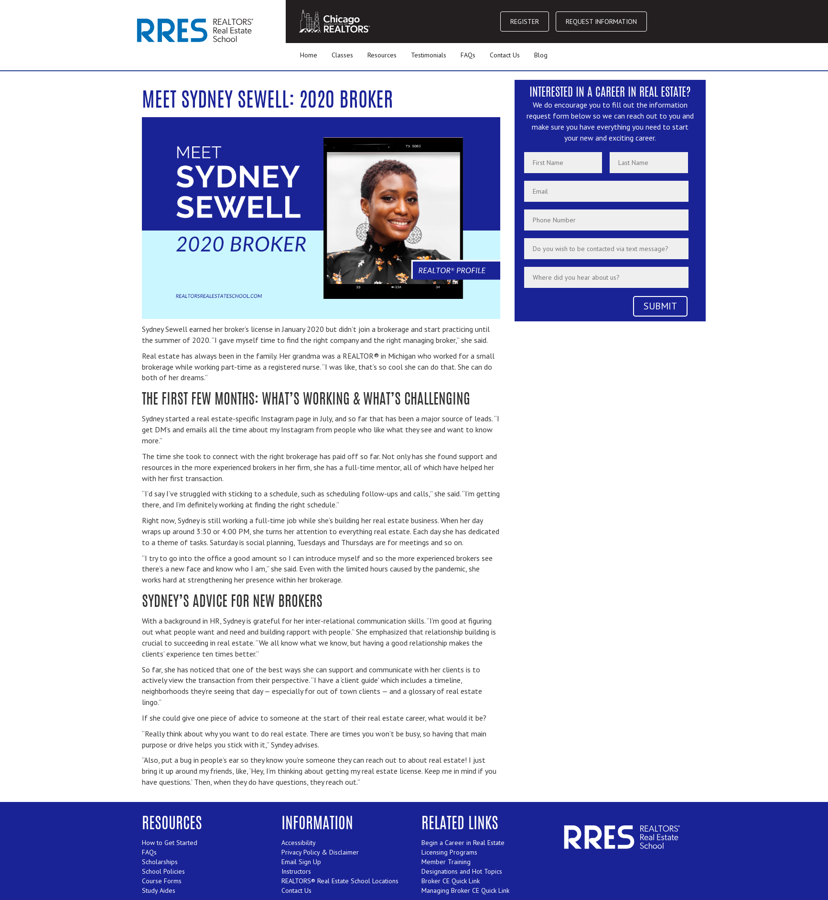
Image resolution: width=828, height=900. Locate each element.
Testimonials (428, 55)
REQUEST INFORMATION (601, 21)
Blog (541, 55)
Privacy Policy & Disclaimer (320, 852)
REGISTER (524, 21)
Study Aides (158, 890)
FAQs (468, 55)
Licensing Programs (449, 852)
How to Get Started (169, 842)
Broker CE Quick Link (450, 881)
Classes (342, 55)
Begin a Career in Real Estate (463, 842)
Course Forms (162, 881)
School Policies (163, 871)
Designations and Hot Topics (461, 871)
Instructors (296, 871)
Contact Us (505, 55)
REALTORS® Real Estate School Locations (339, 881)
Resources (382, 55)
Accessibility (298, 842)
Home (308, 55)
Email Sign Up (301, 861)
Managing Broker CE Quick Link (465, 890)
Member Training (446, 861)
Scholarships (160, 861)
